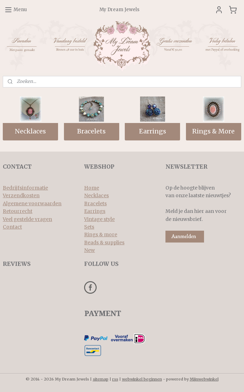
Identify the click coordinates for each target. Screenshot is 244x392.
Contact (12, 227)
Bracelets (91, 132)
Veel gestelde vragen (27, 219)
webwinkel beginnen (142, 379)
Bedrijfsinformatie (25, 188)
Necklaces (30, 132)
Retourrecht (17, 211)
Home (91, 188)
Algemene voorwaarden (32, 203)
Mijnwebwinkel (204, 379)
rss (115, 379)
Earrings (152, 132)
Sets (89, 227)
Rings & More (213, 132)
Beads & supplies (104, 242)
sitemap (100, 379)
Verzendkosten (21, 195)
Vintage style (99, 219)
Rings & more (100, 234)
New (89, 250)
